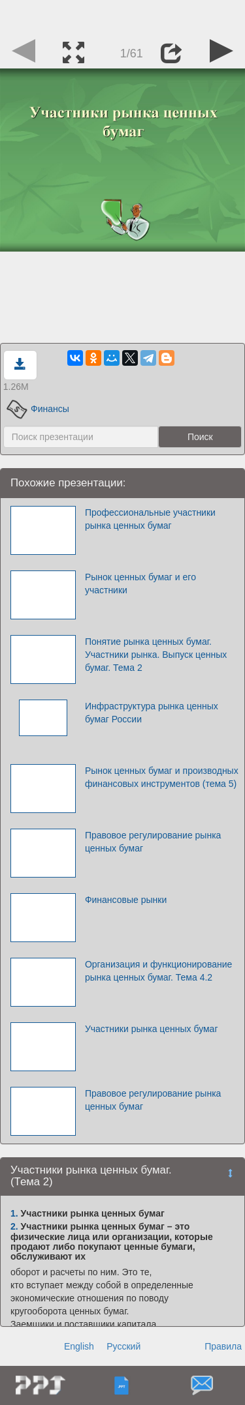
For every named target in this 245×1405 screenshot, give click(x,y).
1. (14, 1213)
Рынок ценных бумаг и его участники (140, 583)
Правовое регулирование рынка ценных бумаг (153, 841)
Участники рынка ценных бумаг (151, 1029)
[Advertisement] (122, 16)
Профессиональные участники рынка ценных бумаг (150, 519)
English (79, 1346)
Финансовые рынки (126, 900)
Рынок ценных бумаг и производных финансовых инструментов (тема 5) (161, 777)
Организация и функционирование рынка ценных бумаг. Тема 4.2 (158, 971)
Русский (123, 1346)
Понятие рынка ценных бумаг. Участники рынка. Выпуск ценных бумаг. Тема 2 (156, 654)
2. (14, 1226)
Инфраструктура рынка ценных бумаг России (151, 712)
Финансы (38, 409)
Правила (223, 1346)
